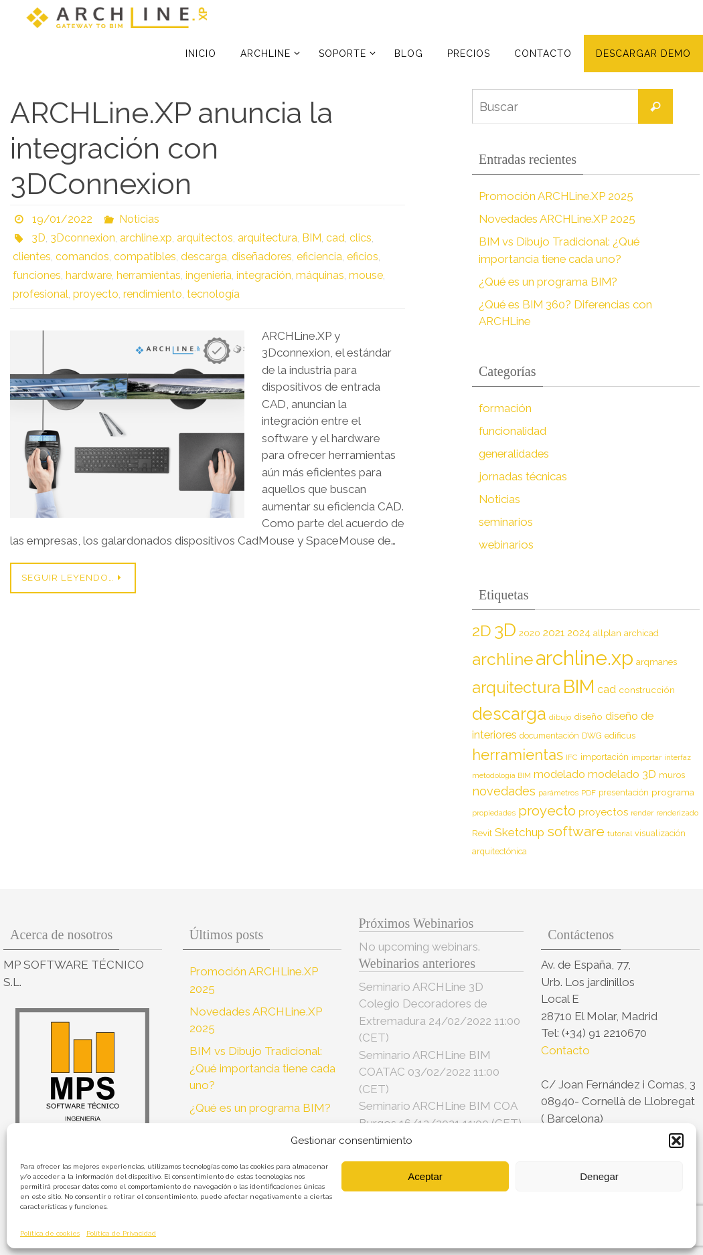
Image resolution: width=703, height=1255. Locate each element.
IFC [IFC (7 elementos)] (572, 757)
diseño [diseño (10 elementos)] (588, 716)
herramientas (148, 275)
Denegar (599, 1176)
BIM (311, 237)
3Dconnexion (82, 237)
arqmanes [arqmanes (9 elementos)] (656, 662)
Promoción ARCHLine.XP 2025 (557, 196)
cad (335, 237)
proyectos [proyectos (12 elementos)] (603, 812)
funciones (37, 275)
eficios (362, 256)
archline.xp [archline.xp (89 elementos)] (584, 658)
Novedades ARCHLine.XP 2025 (559, 218)
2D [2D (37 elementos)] (481, 630)
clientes (32, 256)
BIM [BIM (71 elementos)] (579, 687)
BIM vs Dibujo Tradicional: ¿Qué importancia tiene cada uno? (262, 1068)
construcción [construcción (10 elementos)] (647, 689)
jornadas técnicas (523, 476)
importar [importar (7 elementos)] (646, 757)
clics (360, 237)
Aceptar (425, 1176)
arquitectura (267, 237)
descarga (204, 256)
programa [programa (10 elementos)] (672, 792)
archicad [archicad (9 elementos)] (641, 633)
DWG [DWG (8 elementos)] (592, 736)
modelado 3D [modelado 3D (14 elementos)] (622, 774)
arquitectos (205, 237)
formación (505, 408)
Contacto (567, 1050)
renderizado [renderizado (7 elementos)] (677, 812)
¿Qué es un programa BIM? (549, 281)
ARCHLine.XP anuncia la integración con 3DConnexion (171, 148)
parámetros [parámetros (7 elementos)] (558, 792)
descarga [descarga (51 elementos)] (509, 714)
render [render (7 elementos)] (642, 812)
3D (38, 237)
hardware (89, 275)
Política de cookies (50, 1233)
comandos (82, 256)
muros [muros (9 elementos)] (672, 775)
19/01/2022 (62, 219)
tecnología (213, 294)
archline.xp (146, 237)
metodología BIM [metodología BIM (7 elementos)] (501, 775)
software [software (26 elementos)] (576, 832)
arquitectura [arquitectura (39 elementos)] (516, 687)
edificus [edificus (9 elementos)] (620, 736)
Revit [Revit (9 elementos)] (482, 833)
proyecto (96, 294)
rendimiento (152, 294)
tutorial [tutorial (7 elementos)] (619, 833)
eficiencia (319, 256)
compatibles (145, 256)
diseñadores (262, 256)
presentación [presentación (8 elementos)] (624, 792)
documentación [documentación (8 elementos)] (549, 736)
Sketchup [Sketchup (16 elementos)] (519, 832)
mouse (366, 275)
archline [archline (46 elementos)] (502, 659)
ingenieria (208, 275)
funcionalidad (512, 431)
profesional (40, 294)
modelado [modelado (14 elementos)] (559, 774)
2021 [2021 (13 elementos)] (553, 632)
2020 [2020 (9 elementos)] (529, 633)
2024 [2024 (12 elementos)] (579, 633)
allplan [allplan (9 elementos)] (607, 633)
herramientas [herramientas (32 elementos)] (517, 754)
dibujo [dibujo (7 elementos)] (560, 717)
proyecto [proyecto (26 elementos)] (547, 811)
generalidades (515, 453)
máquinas (320, 275)
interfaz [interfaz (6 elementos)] (677, 757)
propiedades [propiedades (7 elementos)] (494, 812)
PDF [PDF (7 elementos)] (588, 792)
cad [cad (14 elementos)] (606, 689)
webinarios (506, 544)
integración (263, 275)
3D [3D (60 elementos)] (505, 629)
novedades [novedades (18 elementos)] (504, 791)
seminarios (506, 521)
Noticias (139, 219)
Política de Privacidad (121, 1233)
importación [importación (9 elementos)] (604, 757)
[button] (676, 1140)
